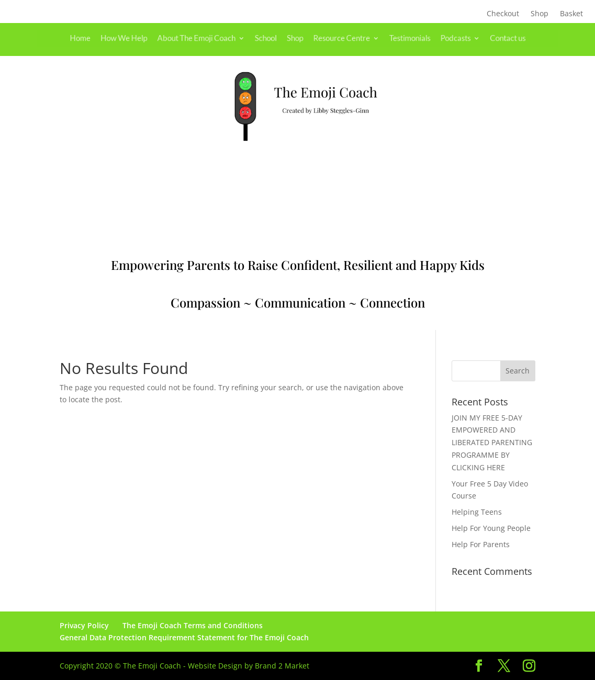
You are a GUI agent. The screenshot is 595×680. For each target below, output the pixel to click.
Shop (539, 14)
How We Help (141, 38)
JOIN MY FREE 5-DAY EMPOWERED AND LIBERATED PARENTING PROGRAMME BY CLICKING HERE (492, 442)
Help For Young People (491, 528)
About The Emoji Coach (206, 38)
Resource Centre (336, 38)
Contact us (486, 38)
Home (102, 38)
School (269, 38)
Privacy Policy (84, 625)
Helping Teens (477, 512)
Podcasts (439, 38)
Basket (571, 14)
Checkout (503, 14)
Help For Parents (481, 544)
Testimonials (398, 38)
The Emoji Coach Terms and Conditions (192, 625)
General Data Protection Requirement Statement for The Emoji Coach (184, 637)
